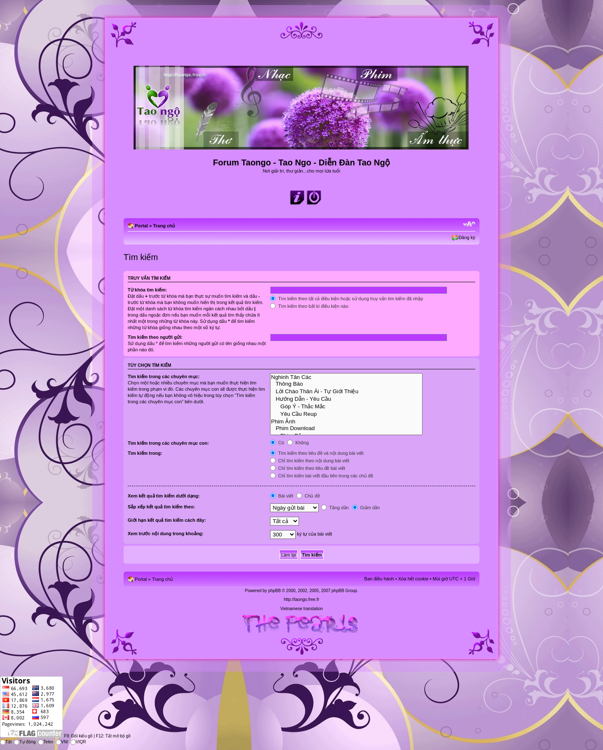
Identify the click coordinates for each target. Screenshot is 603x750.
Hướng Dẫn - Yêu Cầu (346, 398)
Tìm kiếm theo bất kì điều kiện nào (309, 306)
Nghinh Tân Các (346, 377)
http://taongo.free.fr (302, 599)
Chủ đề (308, 495)
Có (277, 442)
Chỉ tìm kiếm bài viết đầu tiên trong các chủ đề (321, 475)
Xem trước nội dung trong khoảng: (166, 533)
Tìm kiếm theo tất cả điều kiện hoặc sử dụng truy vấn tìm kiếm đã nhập (346, 298)
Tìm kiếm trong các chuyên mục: (163, 376)
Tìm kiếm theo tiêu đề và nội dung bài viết (316, 453)
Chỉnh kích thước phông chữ (469, 224)
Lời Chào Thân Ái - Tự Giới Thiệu (346, 391)
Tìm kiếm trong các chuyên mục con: (168, 443)
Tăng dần (334, 507)
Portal (141, 225)
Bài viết (281, 495)
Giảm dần (366, 507)
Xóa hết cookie (413, 578)
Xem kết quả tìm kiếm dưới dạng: (164, 495)
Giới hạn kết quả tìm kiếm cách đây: (167, 520)
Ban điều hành (379, 578)
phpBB (274, 590)
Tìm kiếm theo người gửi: (155, 337)
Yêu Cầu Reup (346, 414)
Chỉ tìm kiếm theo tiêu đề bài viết (307, 468)
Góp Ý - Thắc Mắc (346, 406)
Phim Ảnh (346, 421)
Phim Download (346, 428)
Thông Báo (346, 384)
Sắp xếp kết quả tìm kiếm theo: (161, 506)
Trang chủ (164, 225)
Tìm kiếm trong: (145, 453)
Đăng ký (467, 237)
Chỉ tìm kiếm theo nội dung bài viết (309, 460)
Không (298, 442)
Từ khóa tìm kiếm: (147, 289)
